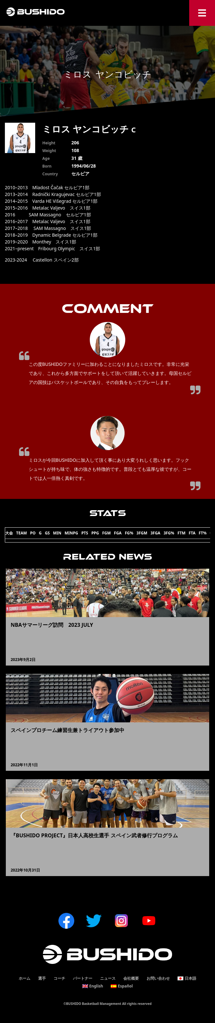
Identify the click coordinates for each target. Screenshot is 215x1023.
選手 (42, 978)
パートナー (82, 978)
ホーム (24, 978)
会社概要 (131, 978)
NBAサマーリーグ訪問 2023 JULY (52, 625)
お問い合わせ (158, 978)
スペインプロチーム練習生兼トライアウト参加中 (67, 730)
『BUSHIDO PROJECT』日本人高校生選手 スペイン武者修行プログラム (94, 835)
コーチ (59, 978)
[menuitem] (187, 978)
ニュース (108, 978)
